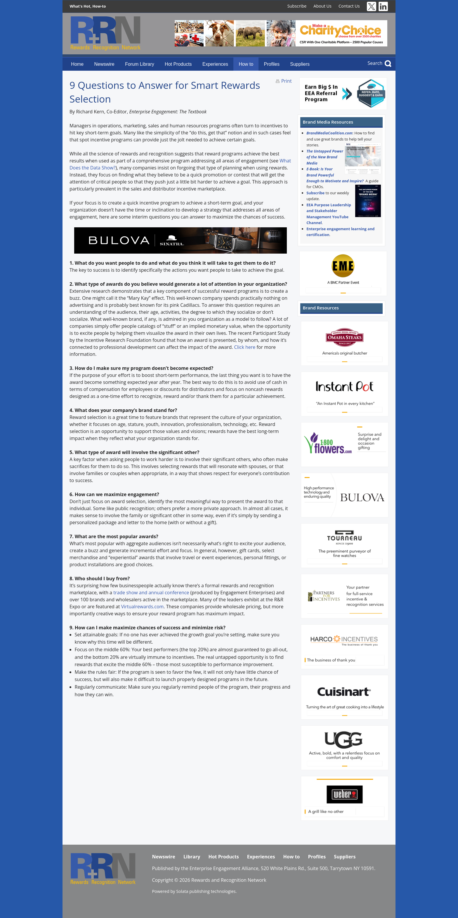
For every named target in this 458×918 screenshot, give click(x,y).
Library (191, 856)
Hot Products (178, 64)
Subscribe (297, 6)
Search (375, 63)
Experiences (215, 64)
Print (286, 81)
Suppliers (300, 64)
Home (77, 64)
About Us (322, 6)
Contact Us (349, 6)
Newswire (104, 64)
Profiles (272, 64)
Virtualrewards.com (142, 606)
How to (246, 64)
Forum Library (139, 64)
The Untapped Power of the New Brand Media (324, 157)
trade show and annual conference (151, 592)
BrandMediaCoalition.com (329, 133)
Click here (245, 347)
